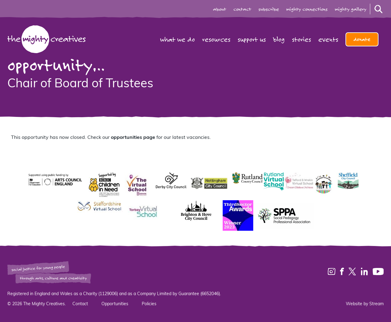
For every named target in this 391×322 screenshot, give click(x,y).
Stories (301, 39)
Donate (362, 39)
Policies (149, 304)
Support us (252, 39)
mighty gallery (350, 9)
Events (328, 39)
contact (242, 9)
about (219, 9)
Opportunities (114, 304)
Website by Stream (365, 304)
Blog (279, 39)
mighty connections (306, 9)
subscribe (268, 9)
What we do (177, 39)
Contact (80, 304)
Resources (216, 39)
